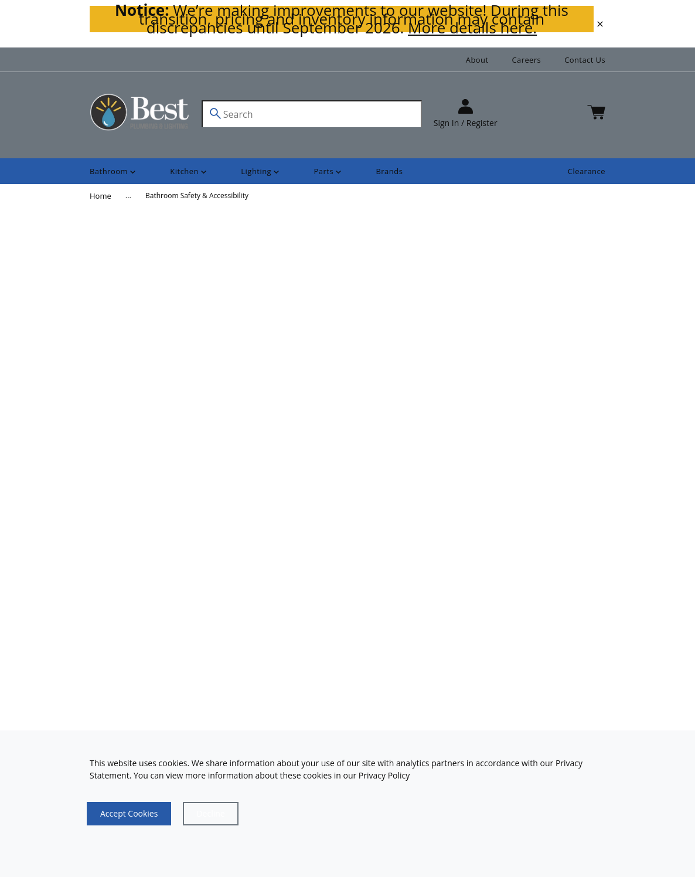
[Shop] (114, 171)
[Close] (210, 813)
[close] (600, 24)
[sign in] (466, 114)
